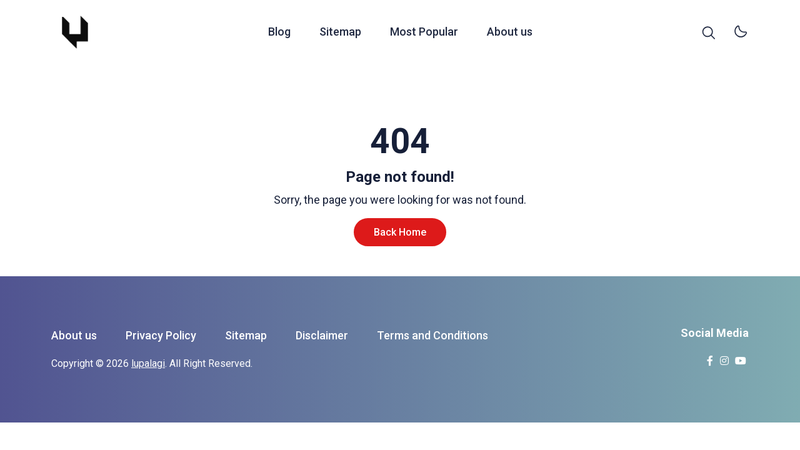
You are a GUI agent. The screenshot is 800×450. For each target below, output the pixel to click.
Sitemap (340, 33)
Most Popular (424, 33)
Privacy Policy (161, 335)
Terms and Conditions (432, 335)
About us (509, 33)
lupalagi (148, 363)
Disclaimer (322, 335)
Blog (279, 33)
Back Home (400, 232)
